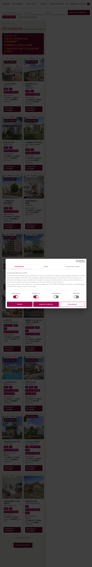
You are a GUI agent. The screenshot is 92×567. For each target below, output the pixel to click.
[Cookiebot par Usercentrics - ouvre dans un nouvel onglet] (77, 261)
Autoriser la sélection (46, 304)
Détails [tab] (46, 266)
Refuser (19, 304)
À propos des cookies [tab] (73, 266)
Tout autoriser (72, 304)
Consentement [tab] (19, 266)
